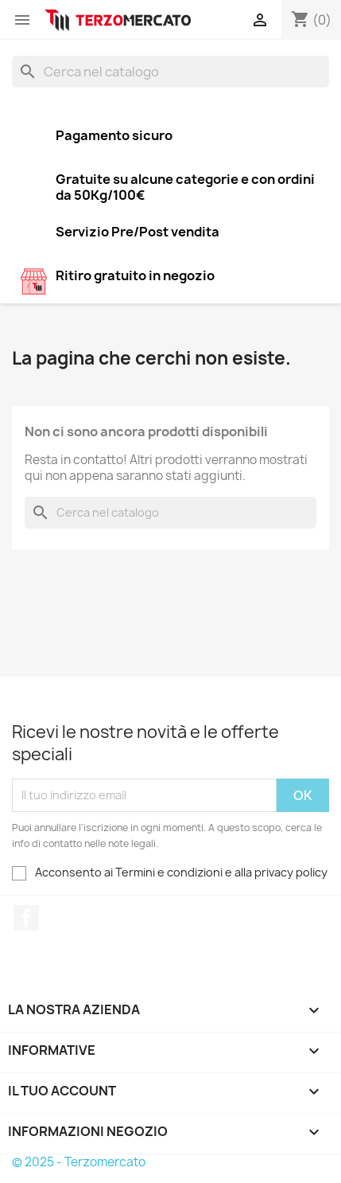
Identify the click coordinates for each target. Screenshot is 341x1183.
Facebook (26, 918)
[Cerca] (170, 72)
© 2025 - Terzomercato (78, 1162)
